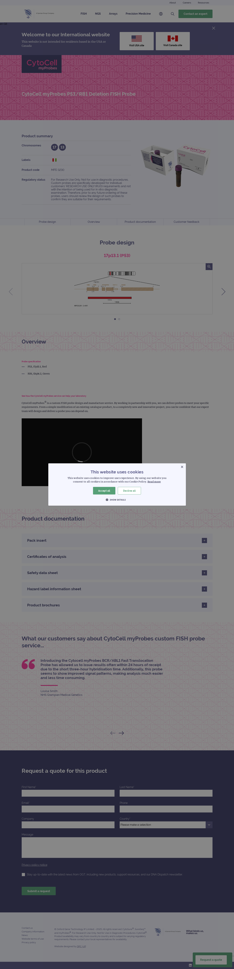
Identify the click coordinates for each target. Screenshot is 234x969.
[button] (117, 499)
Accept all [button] (104, 490)
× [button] (182, 467)
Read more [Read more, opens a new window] (154, 481)
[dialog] (117, 484)
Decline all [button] (129, 490)
